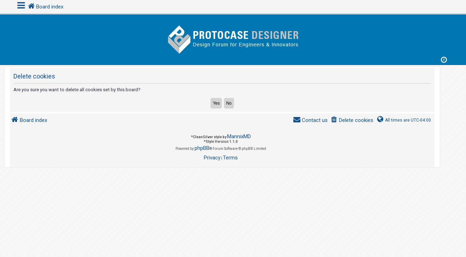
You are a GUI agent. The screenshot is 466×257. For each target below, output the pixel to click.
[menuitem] (352, 120)
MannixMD (239, 136)
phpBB (202, 148)
